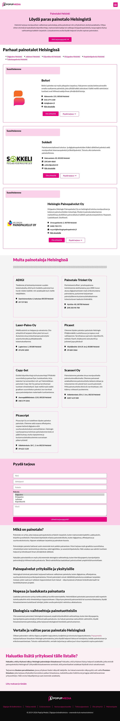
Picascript (22, 415)
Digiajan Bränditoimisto (12, 707)
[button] (115, 4)
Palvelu (16, 492)
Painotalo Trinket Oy (78, 280)
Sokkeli (47, 142)
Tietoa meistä (30, 707)
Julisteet (59, 499)
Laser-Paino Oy (26, 325)
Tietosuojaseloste (82, 707)
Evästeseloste (45, 707)
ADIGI (20, 280)
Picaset (69, 325)
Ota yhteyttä (97, 707)
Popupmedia (96, 635)
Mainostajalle (111, 707)
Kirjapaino (59, 497)
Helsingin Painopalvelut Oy (66, 204)
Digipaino (59, 494)
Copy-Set (22, 370)
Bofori (45, 80)
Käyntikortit (59, 501)
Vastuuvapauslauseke (62, 707)
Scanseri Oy (72, 370)
